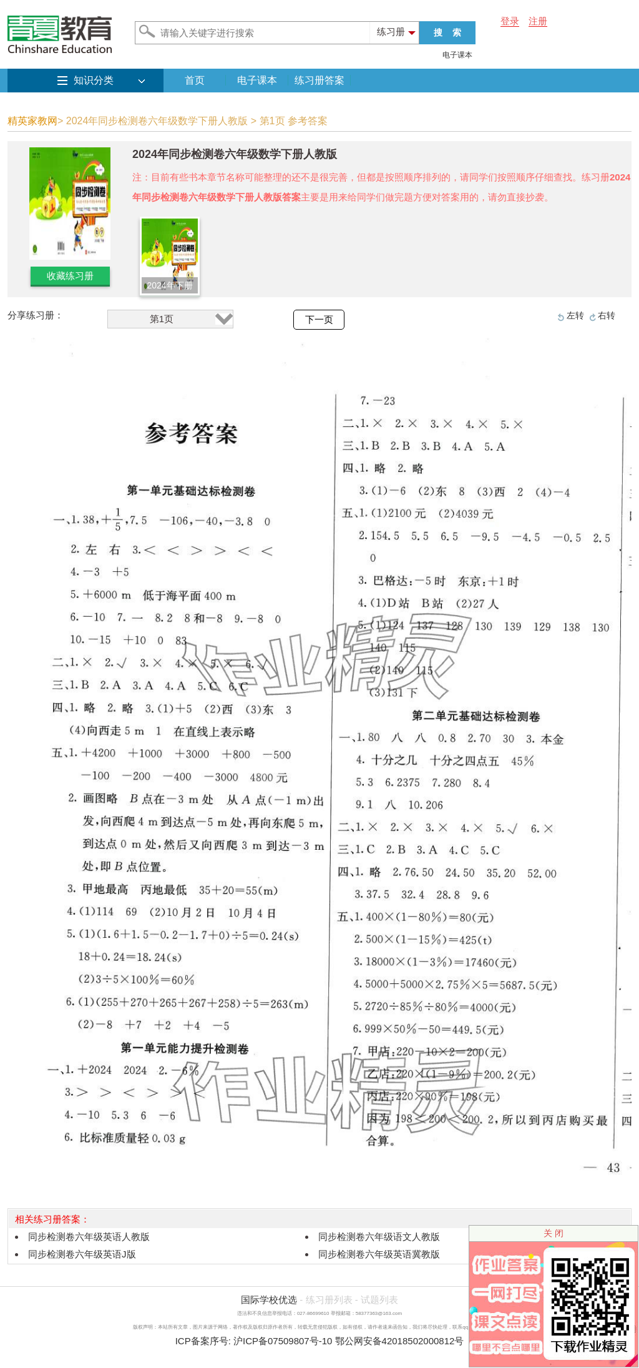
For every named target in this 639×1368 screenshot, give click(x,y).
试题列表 (379, 1299)
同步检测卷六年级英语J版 (82, 1254)
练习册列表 (329, 1299)
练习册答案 (319, 80)
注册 (538, 21)
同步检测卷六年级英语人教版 (89, 1236)
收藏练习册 (70, 275)
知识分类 (94, 80)
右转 (606, 315)
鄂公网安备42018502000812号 (399, 1341)
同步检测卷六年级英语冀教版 (379, 1254)
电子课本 (457, 55)
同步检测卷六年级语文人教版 (379, 1236)
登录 (509, 21)
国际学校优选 (269, 1299)
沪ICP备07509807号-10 (282, 1341)
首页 (195, 80)
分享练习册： (35, 315)
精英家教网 (32, 121)
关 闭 (553, 1233)
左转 (575, 315)
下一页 (319, 320)
